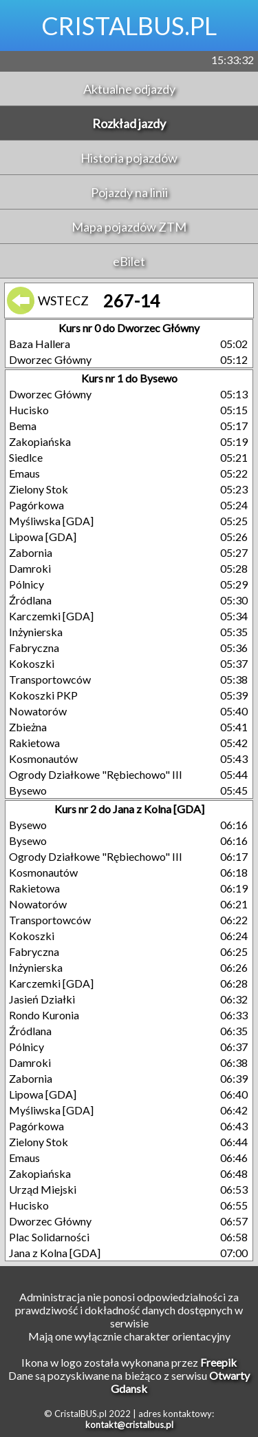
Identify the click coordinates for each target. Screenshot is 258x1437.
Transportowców (50, 679)
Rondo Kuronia (44, 1014)
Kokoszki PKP (43, 695)
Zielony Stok (38, 489)
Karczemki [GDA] (51, 615)
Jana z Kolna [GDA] (54, 1252)
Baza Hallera (39, 343)
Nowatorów (38, 710)
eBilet (129, 261)
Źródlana (30, 600)
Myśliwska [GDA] (51, 520)
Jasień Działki (42, 999)
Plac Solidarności (49, 1236)
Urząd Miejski (42, 1189)
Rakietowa (34, 742)
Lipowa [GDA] (42, 536)
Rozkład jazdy (129, 123)
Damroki (30, 568)
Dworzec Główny (50, 359)
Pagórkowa (36, 504)
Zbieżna (28, 726)
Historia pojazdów (129, 157)
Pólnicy (26, 584)
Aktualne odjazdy (129, 88)
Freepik (218, 1362)
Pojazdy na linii (129, 192)
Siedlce (26, 457)
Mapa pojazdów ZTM (129, 226)
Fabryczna (34, 647)
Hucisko (29, 409)
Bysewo (28, 790)
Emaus (24, 473)
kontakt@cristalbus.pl (129, 1424)
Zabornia (30, 552)
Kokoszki (31, 663)
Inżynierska (36, 631)
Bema (22, 425)
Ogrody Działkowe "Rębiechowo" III (95, 774)
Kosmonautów (43, 758)
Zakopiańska (40, 441)
